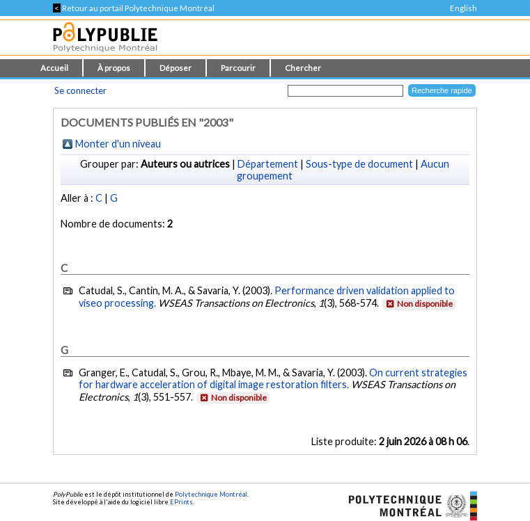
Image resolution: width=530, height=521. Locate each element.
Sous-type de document (359, 164)
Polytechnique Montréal (211, 494)
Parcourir (238, 67)
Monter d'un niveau (118, 144)
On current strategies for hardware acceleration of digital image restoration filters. (273, 378)
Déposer (175, 67)
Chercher (303, 67)
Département (267, 164)
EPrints (181, 502)
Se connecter (80, 90)
